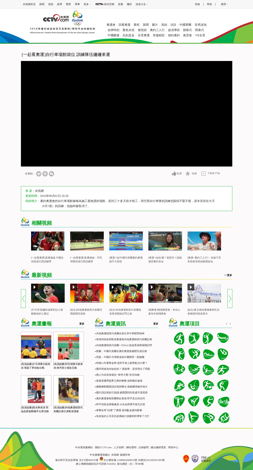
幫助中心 (173, 447)
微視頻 (142, 30)
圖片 (155, 24)
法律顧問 (143, 447)
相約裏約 (174, 35)
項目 (173, 24)
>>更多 (228, 275)
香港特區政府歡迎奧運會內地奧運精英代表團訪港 (124, 339)
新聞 (41, 4)
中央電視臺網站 (84, 447)
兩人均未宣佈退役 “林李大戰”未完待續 (118, 374)
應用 (223, 4)
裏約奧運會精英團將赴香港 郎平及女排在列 (120, 398)
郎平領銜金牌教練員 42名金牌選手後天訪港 (120, 404)
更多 (86, 4)
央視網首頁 (29, 4)
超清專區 (174, 30)
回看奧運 (124, 24)
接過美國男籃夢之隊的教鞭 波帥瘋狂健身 (119, 380)
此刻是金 (128, 35)
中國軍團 (185, 24)
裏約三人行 (157, 30)
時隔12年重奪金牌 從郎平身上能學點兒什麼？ (122, 363)
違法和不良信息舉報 (66, 460)
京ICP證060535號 (88, 460)
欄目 (129, 4)
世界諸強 (201, 24)
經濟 (59, 4)
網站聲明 (131, 447)
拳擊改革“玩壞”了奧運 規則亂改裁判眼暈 (119, 410)
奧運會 (111, 24)
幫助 (209, 4)
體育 (68, 4)
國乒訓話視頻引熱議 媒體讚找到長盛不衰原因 (122, 392)
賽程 (136, 24)
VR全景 (200, 35)
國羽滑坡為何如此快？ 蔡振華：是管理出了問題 (123, 368)
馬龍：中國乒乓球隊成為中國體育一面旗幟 (120, 357)
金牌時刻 (113, 30)
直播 (120, 4)
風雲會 (187, 35)
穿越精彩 (159, 35)
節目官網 (109, 4)
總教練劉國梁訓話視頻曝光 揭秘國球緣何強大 (122, 386)
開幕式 (187, 30)
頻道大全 (141, 4)
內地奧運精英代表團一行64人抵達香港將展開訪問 (124, 345)
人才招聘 (119, 447)
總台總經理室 (158, 447)
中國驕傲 (113, 35)
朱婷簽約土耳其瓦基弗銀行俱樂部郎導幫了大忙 (122, 416)
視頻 (50, 4)
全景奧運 (144, 35)
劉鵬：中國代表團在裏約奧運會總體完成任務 (121, 351)
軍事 (77, 4)
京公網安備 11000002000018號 (118, 460)
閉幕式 (199, 30)
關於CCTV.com (103, 447)
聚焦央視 (128, 30)
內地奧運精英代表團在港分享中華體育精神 (120, 333)
